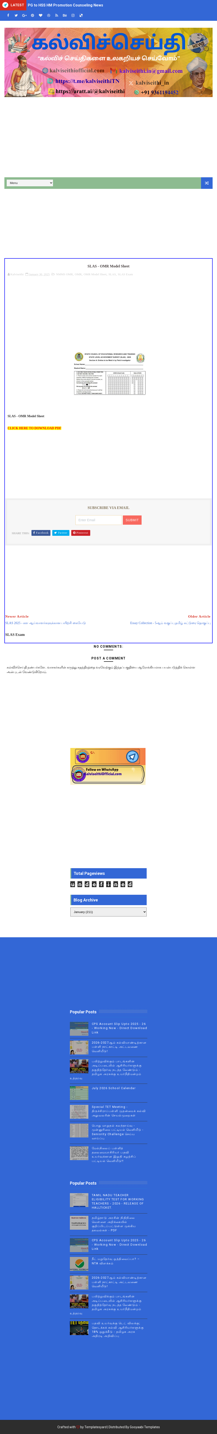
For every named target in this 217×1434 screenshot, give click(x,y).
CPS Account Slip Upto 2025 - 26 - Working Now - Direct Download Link (119, 1028)
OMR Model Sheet (95, 274)
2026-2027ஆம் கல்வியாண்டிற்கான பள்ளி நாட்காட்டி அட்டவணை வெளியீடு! (119, 1047)
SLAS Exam (125, 274)
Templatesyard (95, 1427)
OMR (78, 274)
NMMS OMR (64, 274)
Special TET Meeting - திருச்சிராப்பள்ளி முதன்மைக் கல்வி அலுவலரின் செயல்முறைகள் (119, 1111)
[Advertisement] (108, 138)
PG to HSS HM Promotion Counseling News (65, 5)
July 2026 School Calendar (114, 1088)
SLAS (112, 274)
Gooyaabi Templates (145, 1427)
